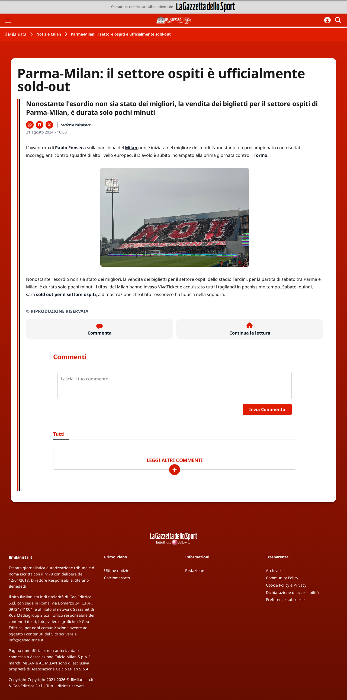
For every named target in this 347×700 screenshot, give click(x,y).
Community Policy (282, 577)
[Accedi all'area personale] (327, 20)
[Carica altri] (174, 469)
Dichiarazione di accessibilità (292, 592)
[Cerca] (339, 20)
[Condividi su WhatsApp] (30, 125)
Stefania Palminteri (76, 124)
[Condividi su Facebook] (39, 125)
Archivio (273, 570)
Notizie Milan (48, 34)
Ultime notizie (116, 570)
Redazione (194, 570)
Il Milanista (15, 34)
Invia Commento (267, 409)
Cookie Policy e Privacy (286, 585)
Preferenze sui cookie (285, 599)
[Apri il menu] (8, 20)
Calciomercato (117, 577)
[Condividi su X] (49, 125)
